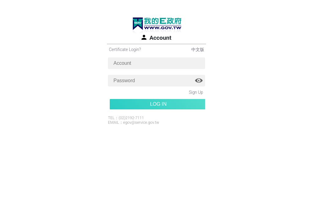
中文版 (197, 49)
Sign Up (196, 92)
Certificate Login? (125, 49)
